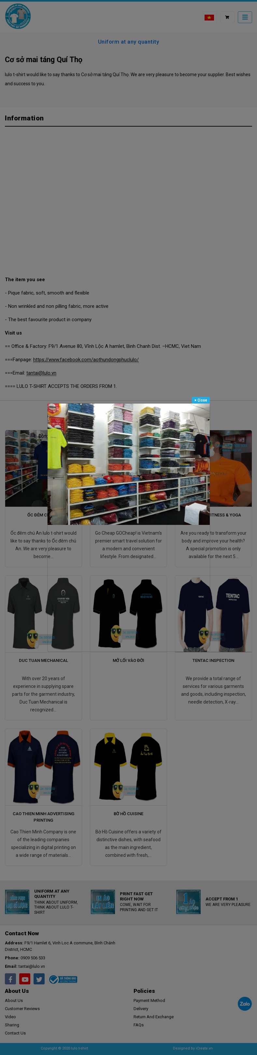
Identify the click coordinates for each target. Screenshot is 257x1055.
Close (200, 400)
